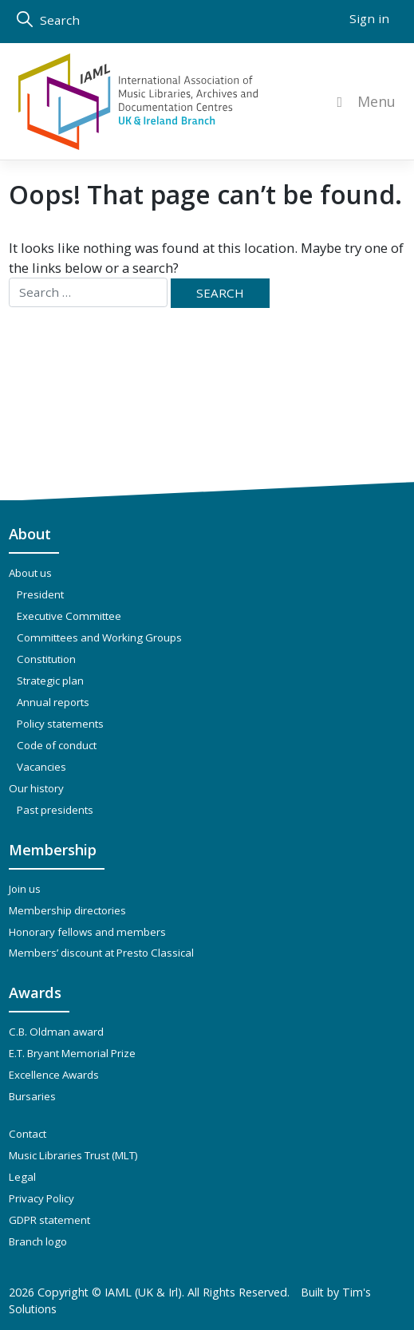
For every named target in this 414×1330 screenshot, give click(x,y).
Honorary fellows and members (87, 932)
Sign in (369, 18)
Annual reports (53, 702)
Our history (36, 788)
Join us (25, 889)
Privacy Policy (41, 1198)
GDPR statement (49, 1220)
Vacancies (41, 767)
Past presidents (55, 810)
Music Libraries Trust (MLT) (73, 1155)
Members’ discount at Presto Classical (101, 952)
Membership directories (67, 910)
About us (30, 573)
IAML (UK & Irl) (143, 1292)
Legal (22, 1177)
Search (48, 19)
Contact (27, 1134)
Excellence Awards (54, 1075)
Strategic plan (50, 680)
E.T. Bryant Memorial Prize (72, 1053)
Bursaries (32, 1096)
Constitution (46, 659)
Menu (363, 102)
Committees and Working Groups (99, 637)
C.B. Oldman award (56, 1031)
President (40, 594)
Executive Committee (69, 616)
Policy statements (60, 723)
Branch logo (38, 1241)
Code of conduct (57, 745)
